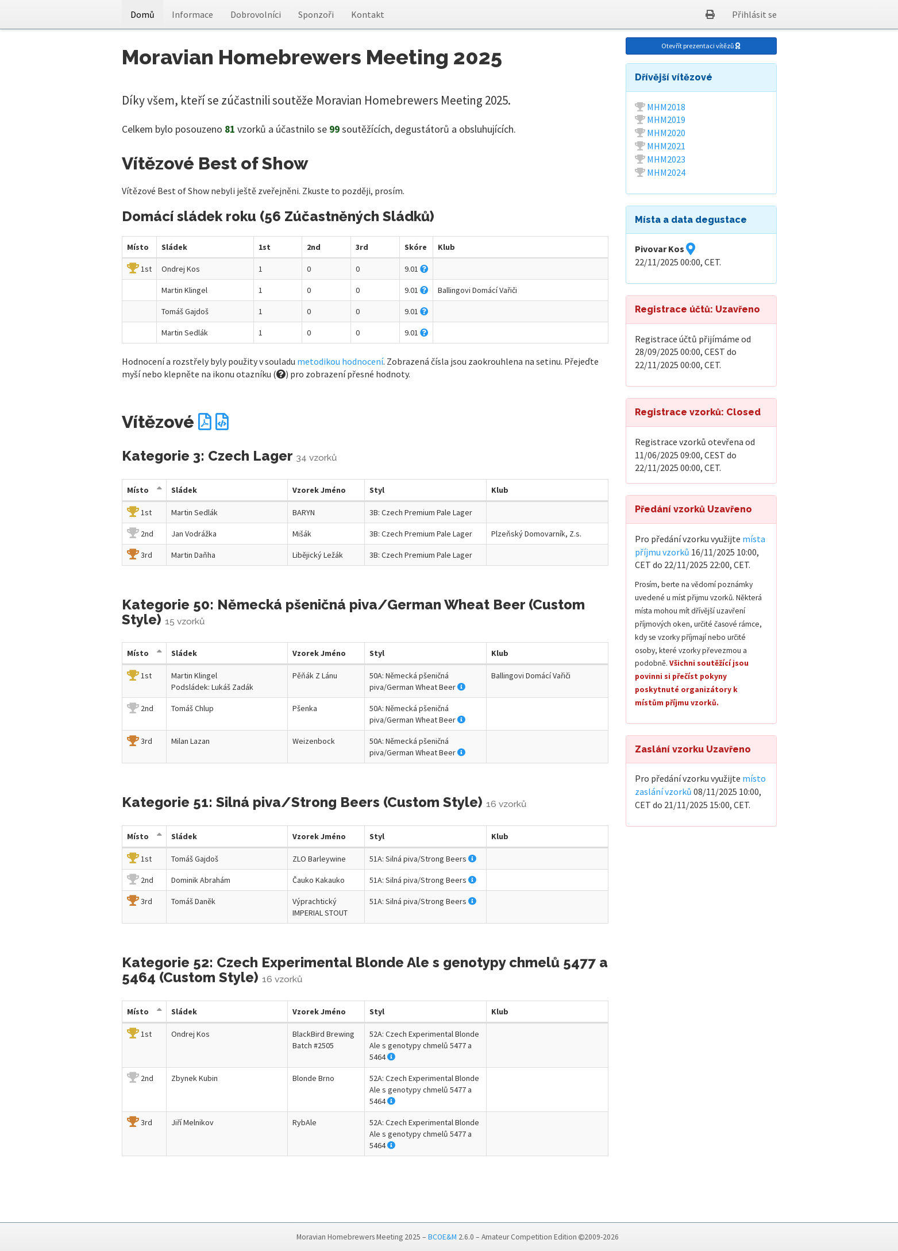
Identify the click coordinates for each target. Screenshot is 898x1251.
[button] (710, 14)
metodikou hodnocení (340, 361)
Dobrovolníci (255, 14)
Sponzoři (316, 14)
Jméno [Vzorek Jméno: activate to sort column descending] (319, 490)
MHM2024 (666, 172)
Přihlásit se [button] (754, 14)
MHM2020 (666, 132)
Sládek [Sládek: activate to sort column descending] (184, 490)
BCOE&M (442, 1237)
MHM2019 (666, 119)
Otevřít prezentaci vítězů (701, 45)
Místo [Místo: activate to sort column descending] (138, 490)
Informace (192, 14)
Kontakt (367, 14)
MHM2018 (666, 107)
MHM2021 (666, 146)
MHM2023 (666, 159)
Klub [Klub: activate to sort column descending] (499, 490)
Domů (142, 14)
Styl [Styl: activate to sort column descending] (376, 490)
